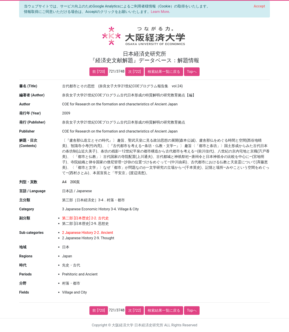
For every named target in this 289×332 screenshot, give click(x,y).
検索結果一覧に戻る (164, 71)
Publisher (27, 131)
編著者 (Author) (31, 95)
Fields (24, 292)
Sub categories (31, 232)
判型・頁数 (28, 182)
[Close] (259, 6)
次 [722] (134, 71)
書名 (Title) (28, 86)
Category (26, 209)
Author (24, 104)
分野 (22, 283)
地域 (22, 247)
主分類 (24, 200)
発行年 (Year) (30, 113)
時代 (22, 265)
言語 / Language (32, 191)
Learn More (160, 11)
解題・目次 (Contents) (28, 143)
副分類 (24, 218)
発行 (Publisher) (32, 122)
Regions (25, 256)
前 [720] (98, 71)
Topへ (192, 71)
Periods (25, 274)
